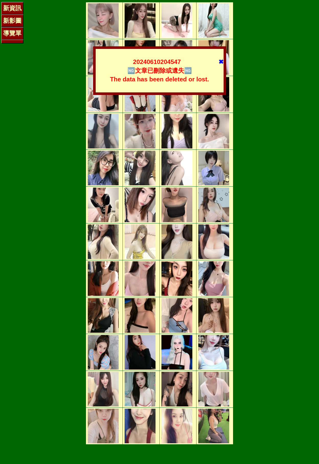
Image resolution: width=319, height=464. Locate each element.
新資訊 (12, 8)
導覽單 (12, 33)
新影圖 (12, 20)
